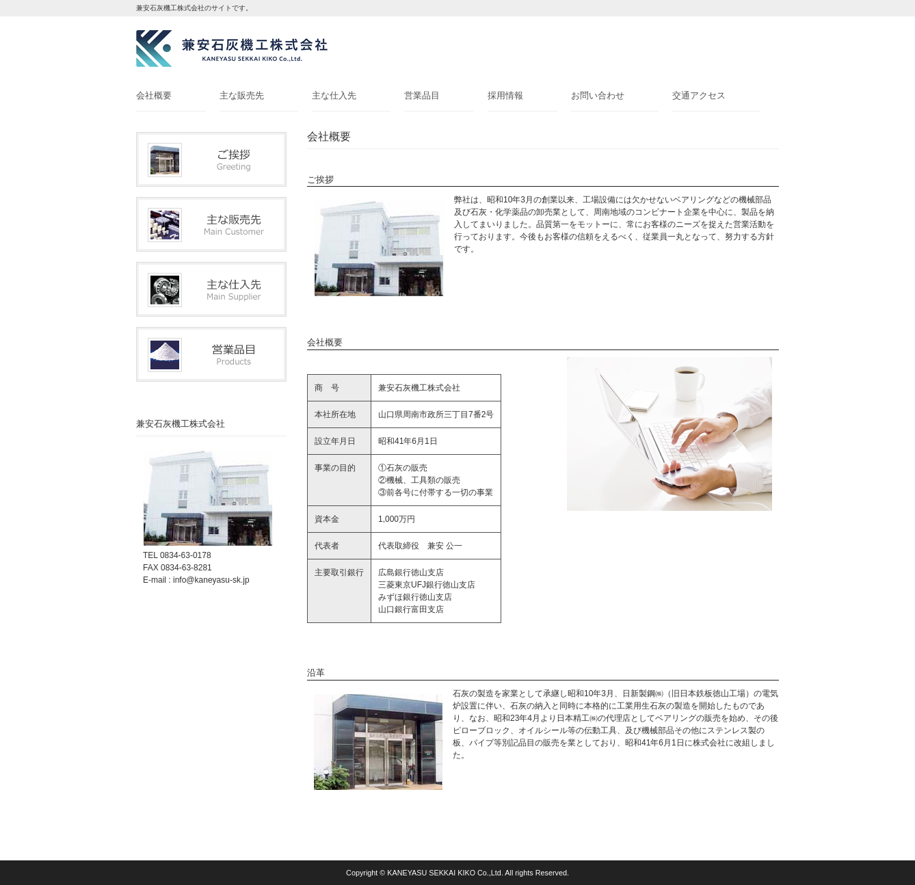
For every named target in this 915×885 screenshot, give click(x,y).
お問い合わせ (597, 95)
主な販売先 (242, 95)
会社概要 (154, 95)
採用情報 (505, 95)
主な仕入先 (334, 95)
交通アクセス (699, 95)
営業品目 (422, 95)
